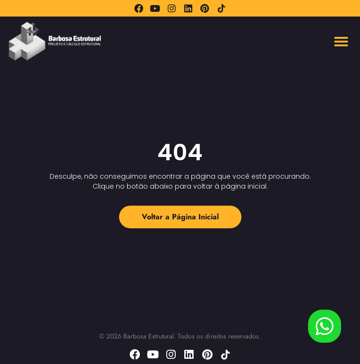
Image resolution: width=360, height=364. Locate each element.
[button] (341, 41)
